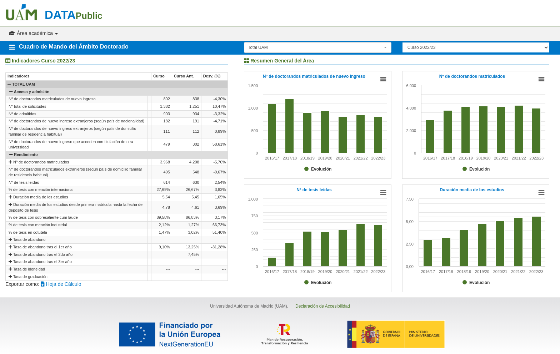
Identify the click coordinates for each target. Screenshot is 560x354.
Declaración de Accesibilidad (322, 306)
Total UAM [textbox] (258, 47)
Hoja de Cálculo (61, 284)
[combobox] (317, 47)
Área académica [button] (33, 33)
